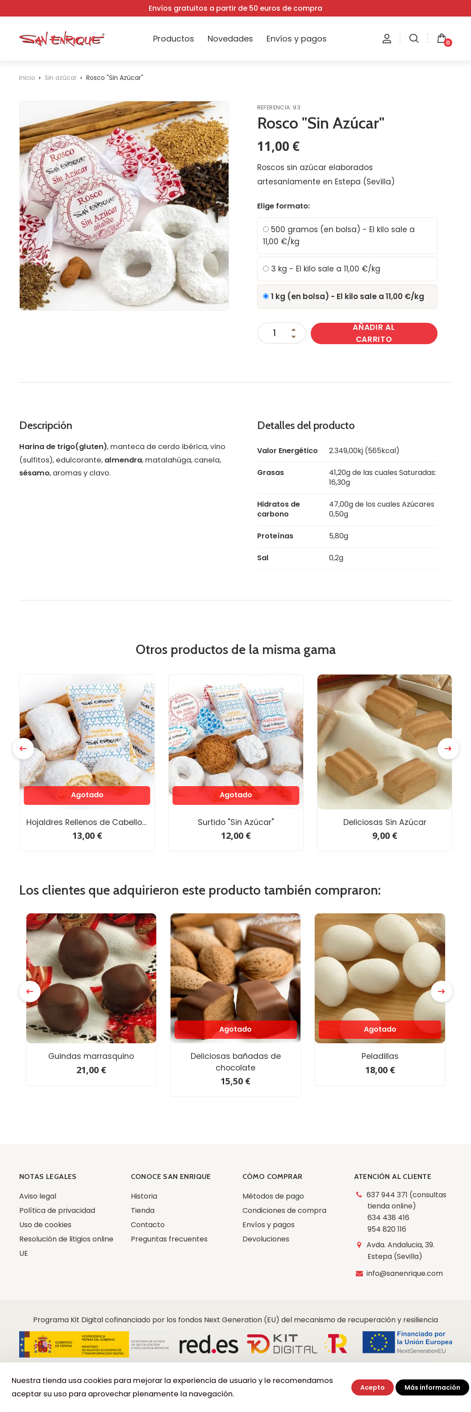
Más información (432, 1387)
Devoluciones (265, 1239)
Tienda (142, 1210)
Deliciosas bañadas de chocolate (236, 1062)
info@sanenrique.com (405, 1273)
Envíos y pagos (268, 1225)
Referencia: (275, 107)
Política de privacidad (57, 1210)
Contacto (148, 1225)
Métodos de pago (273, 1196)
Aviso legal (37, 1196)
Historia (144, 1196)
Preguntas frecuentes (169, 1239)
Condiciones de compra (284, 1210)
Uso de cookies (45, 1225)
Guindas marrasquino (91, 1056)
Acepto (372, 1387)
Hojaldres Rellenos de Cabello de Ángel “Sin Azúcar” (90, 822)
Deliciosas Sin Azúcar (384, 822)
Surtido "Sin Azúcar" (236, 822)
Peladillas (380, 1056)
